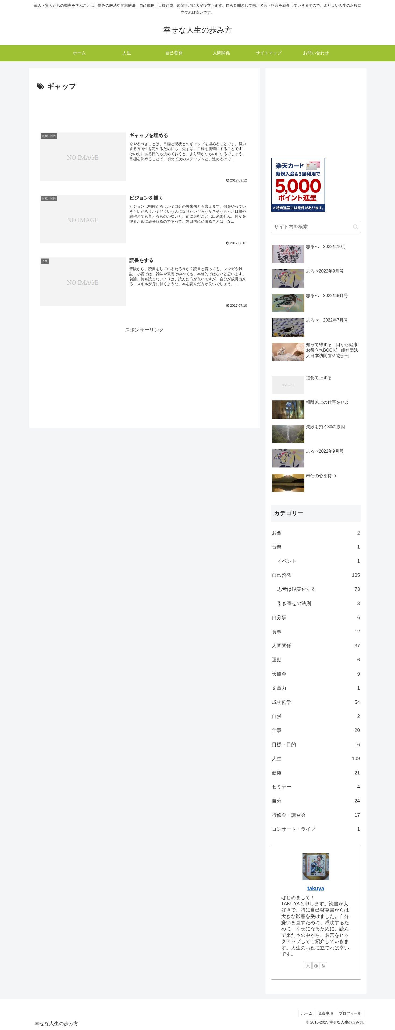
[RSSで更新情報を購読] (323, 965)
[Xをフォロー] (308, 965)
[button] (355, 227)
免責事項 (325, 1013)
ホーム (306, 1013)
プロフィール (350, 1013)
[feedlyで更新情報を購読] (315, 965)
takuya (315, 888)
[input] (316, 227)
